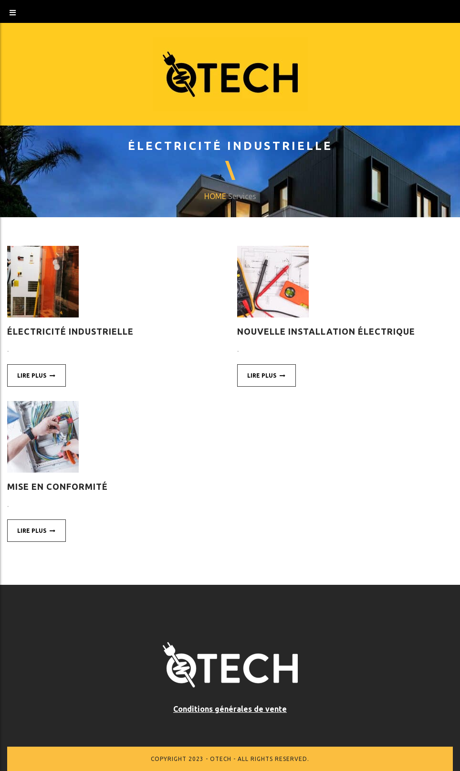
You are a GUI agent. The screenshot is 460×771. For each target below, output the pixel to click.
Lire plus (36, 375)
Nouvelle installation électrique (326, 331)
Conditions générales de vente (230, 709)
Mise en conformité (57, 486)
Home (215, 196)
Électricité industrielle (70, 331)
